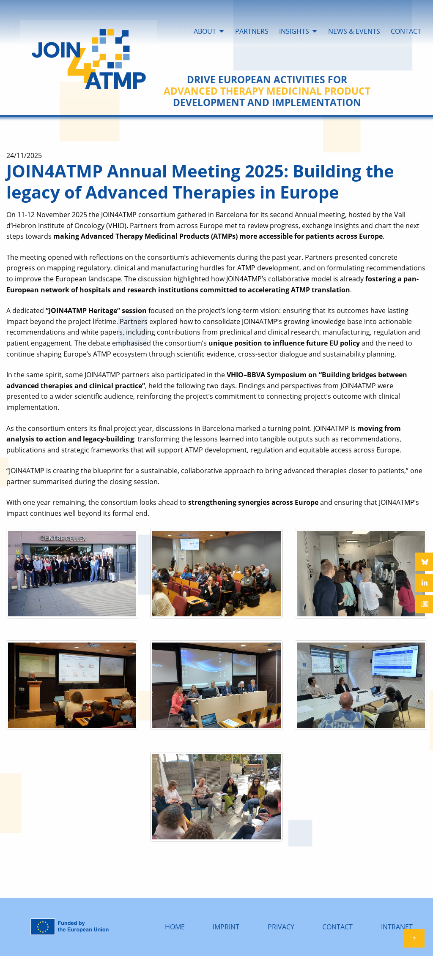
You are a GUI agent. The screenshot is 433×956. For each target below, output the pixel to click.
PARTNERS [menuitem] (252, 31)
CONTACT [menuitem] (406, 31)
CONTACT (337, 926)
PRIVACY (281, 926)
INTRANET (397, 926)
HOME (175, 926)
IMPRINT (226, 926)
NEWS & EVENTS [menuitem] (354, 31)
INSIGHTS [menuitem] (294, 31)
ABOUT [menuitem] (205, 31)
